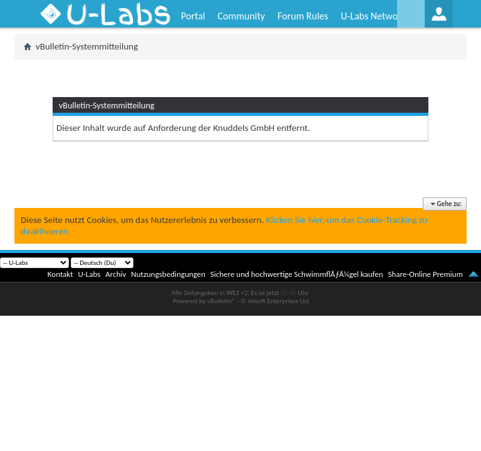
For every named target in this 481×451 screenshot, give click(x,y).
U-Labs (89, 274)
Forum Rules (302, 16)
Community (241, 16)
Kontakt (60, 274)
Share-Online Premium (425, 274)
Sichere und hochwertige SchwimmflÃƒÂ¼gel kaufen (296, 274)
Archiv (115, 274)
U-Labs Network (373, 16)
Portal (193, 16)
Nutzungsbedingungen (168, 274)
